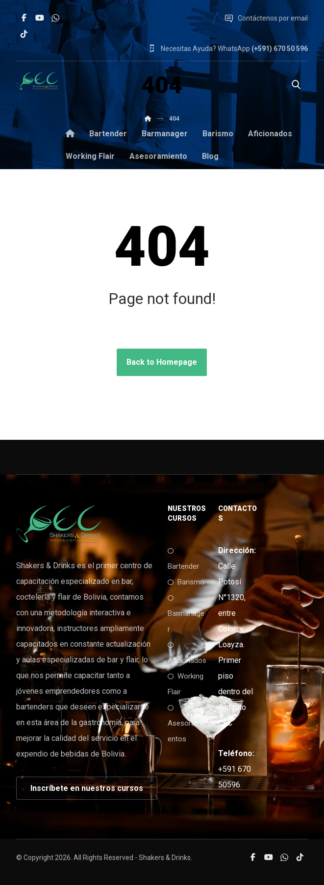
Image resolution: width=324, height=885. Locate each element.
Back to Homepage (161, 362)
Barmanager (186, 614)
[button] (24, 17)
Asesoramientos (185, 724)
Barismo (186, 582)
